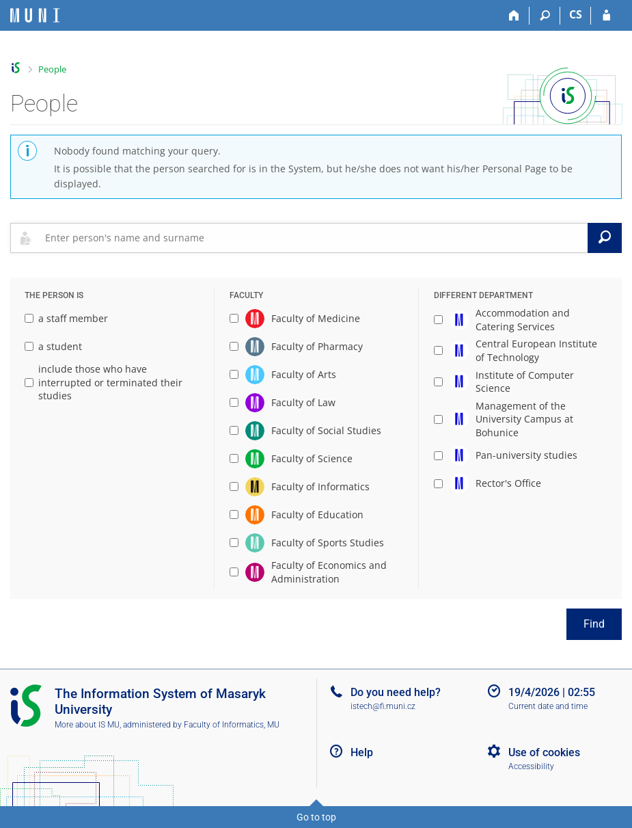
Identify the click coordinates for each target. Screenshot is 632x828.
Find (594, 623)
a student (53, 346)
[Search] (545, 16)
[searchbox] (314, 238)
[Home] (514, 16)
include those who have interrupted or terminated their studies (103, 382)
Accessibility (531, 766)
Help (362, 752)
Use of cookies (544, 752)
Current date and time (548, 706)
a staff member (66, 318)
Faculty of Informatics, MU (231, 725)
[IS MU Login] (606, 16)
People (52, 69)
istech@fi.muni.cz (383, 706)
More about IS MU (87, 725)
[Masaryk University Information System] (34, 15)
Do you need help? (396, 692)
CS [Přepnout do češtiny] (575, 14)
